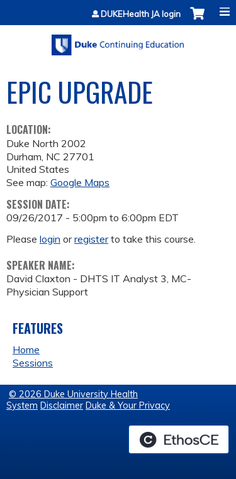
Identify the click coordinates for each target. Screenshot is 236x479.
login (50, 239)
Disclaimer (61, 405)
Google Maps (80, 182)
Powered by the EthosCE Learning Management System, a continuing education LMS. (179, 439)
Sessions (33, 362)
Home (26, 349)
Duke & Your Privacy (128, 405)
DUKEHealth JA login (141, 14)
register (91, 239)
